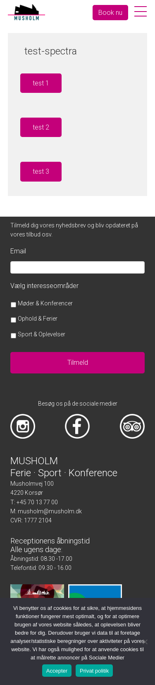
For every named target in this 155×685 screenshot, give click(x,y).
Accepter (56, 671)
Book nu (110, 13)
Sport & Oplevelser (41, 334)
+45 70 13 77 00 (37, 502)
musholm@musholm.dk (50, 511)
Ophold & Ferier (37, 318)
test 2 (41, 127)
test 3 (41, 171)
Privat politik (94, 671)
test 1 (41, 83)
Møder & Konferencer (45, 303)
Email (18, 251)
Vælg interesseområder (44, 286)
